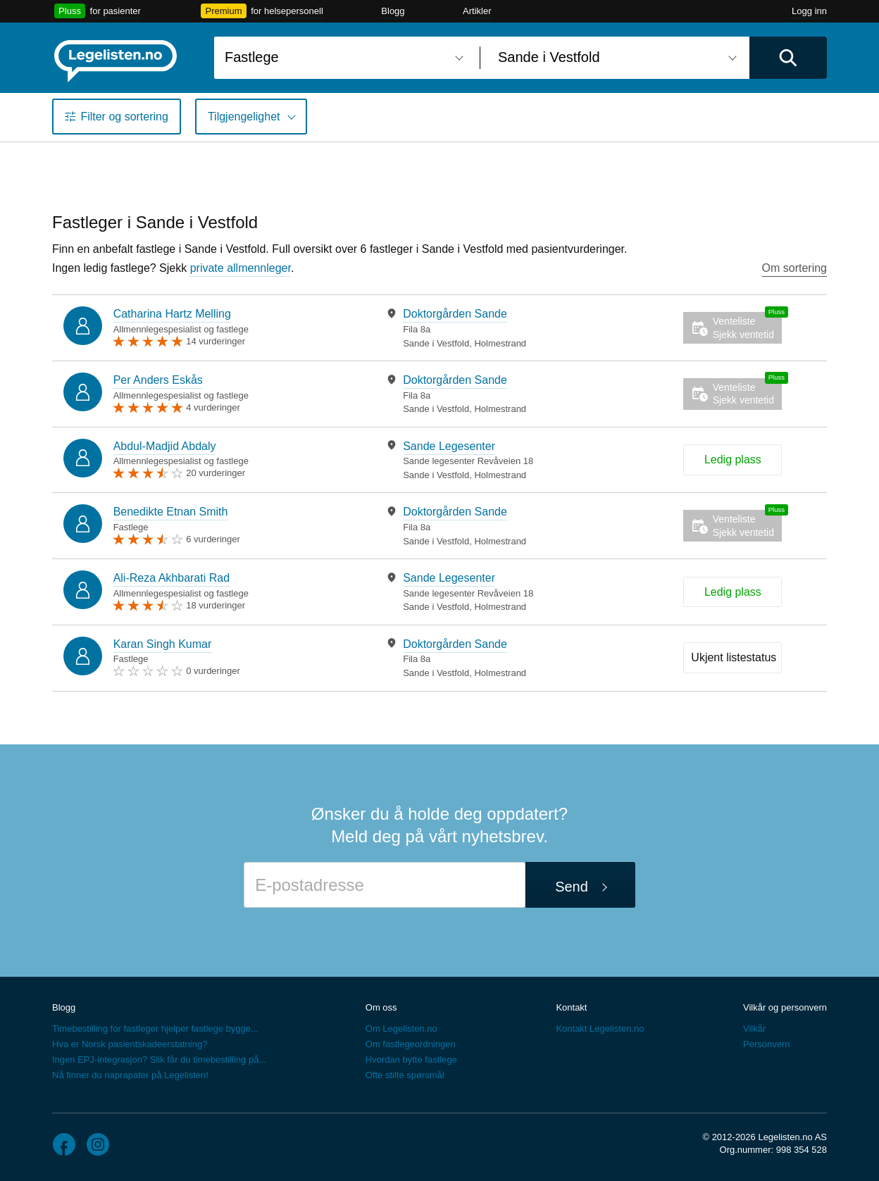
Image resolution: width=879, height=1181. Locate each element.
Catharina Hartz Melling (172, 314)
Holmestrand (500, 343)
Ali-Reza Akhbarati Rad (171, 578)
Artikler (477, 11)
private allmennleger (240, 268)
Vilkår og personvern (785, 1007)
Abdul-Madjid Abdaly (164, 446)
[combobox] (341, 58)
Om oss (381, 1007)
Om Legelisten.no (401, 1028)
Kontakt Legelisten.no (600, 1028)
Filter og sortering (124, 117)
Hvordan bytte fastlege (411, 1059)
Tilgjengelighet (244, 117)
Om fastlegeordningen (411, 1044)
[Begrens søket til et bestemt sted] (614, 58)
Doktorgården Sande (455, 314)
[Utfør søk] (788, 58)
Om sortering (794, 268)
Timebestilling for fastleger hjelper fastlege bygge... (155, 1028)
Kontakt (571, 1007)
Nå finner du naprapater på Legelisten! (130, 1075)
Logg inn (809, 11)
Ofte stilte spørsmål (405, 1075)
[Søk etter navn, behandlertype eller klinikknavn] (341, 58)
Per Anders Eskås (158, 380)
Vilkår (754, 1028)
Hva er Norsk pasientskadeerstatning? (129, 1044)
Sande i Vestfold (436, 343)
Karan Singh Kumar (162, 644)
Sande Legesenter (449, 446)
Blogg (392, 11)
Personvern (766, 1044)
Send (571, 886)
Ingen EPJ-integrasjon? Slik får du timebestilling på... (159, 1059)
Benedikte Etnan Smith (170, 512)
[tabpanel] (507, 327)
